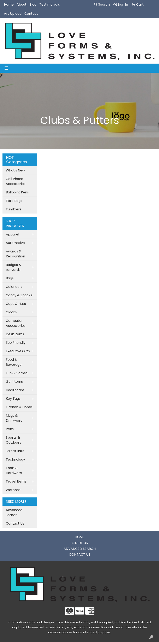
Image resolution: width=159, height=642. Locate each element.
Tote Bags (14, 200)
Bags (10, 278)
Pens (10, 429)
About (21, 4)
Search (102, 4)
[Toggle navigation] (6, 68)
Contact (31, 13)
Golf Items (14, 381)
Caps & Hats (16, 303)
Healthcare (15, 390)
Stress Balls (15, 451)
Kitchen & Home (19, 407)
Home (9, 4)
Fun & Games (17, 373)
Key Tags (13, 398)
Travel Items (16, 481)
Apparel (12, 234)
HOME (79, 537)
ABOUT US (79, 543)
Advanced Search (14, 512)
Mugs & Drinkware (14, 418)
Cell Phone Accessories (15, 181)
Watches (13, 490)
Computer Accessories (15, 323)
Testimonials (49, 4)
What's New (15, 170)
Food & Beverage (14, 362)
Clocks (11, 312)
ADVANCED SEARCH (80, 548)
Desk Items (15, 334)
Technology (15, 459)
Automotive (15, 242)
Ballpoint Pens (17, 192)
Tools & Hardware (14, 470)
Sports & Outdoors (13, 440)
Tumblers (13, 209)
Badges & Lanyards (13, 267)
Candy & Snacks (19, 295)
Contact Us (15, 523)
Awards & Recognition (15, 254)
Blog (32, 4)
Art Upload (13, 13)
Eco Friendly (15, 342)
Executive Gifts (18, 351)
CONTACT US (79, 554)
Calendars (14, 286)
